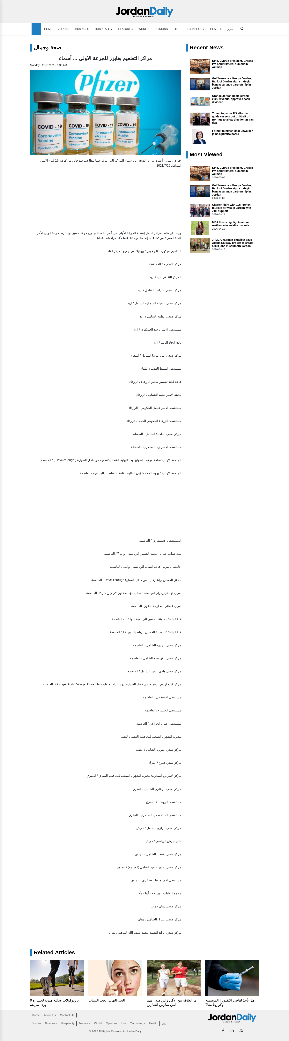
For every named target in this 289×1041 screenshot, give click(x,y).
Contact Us (67, 1015)
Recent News (207, 47)
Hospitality (103, 29)
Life (177, 29)
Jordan (64, 29)
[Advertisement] (105, 198)
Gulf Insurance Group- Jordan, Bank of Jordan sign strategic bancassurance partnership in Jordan (232, 83)
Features (125, 29)
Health (215, 29)
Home (48, 29)
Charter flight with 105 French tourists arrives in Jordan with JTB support (231, 208)
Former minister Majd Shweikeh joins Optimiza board (232, 132)
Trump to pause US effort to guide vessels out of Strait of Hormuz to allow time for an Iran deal (233, 118)
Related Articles (54, 952)
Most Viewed (206, 154)
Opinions (161, 29)
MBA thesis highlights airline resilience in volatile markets (230, 224)
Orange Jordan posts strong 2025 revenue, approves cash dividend (231, 99)
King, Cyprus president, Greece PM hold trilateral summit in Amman (232, 64)
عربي (229, 29)
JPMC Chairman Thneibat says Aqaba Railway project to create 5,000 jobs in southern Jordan (232, 243)
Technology (194, 29)
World (143, 29)
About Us (50, 1015)
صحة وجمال (47, 47)
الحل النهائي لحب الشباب (106, 1000)
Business (82, 29)
